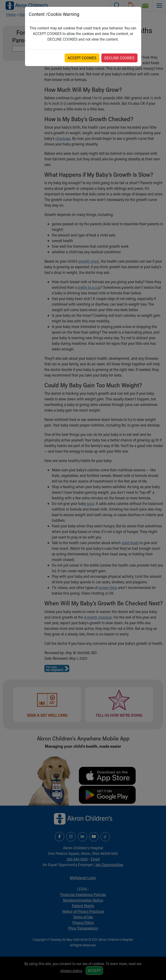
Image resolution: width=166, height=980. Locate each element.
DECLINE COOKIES (119, 57)
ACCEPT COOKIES (82, 57)
